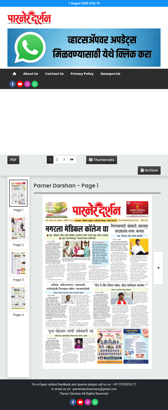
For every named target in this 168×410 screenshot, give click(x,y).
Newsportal (110, 74)
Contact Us (54, 74)
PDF (13, 159)
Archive (148, 171)
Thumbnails (101, 159)
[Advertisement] (84, 121)
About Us (30, 74)
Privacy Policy (82, 74)
